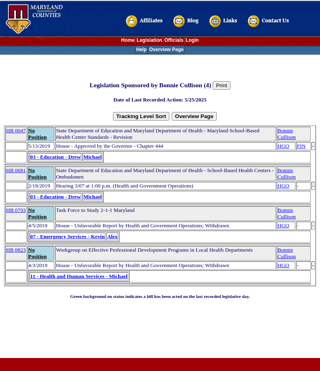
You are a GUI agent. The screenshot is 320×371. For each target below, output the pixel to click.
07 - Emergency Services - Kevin (67, 236)
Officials (173, 40)
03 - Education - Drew (55, 157)
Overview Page (166, 49)
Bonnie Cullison (286, 133)
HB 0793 (16, 210)
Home (127, 40)
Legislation (149, 40)
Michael (92, 157)
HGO (283, 146)
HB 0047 (16, 130)
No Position (37, 133)
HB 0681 (16, 170)
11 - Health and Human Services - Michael (79, 276)
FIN (301, 146)
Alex (112, 236)
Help (141, 49)
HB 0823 (16, 250)
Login (192, 40)
